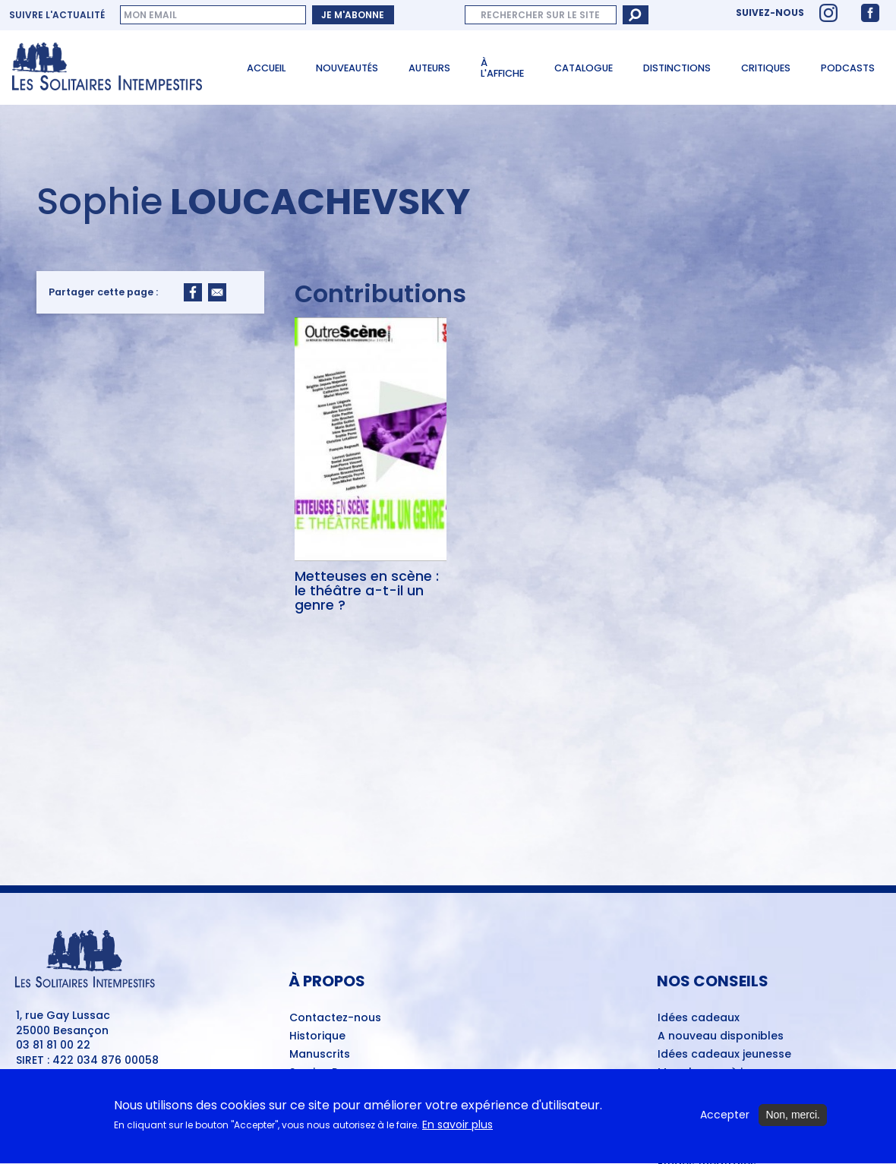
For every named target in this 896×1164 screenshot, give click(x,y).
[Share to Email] (217, 292)
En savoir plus (457, 1129)
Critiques (765, 68)
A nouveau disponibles (721, 1036)
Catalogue (583, 68)
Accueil (266, 68)
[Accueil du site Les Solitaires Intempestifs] (112, 68)
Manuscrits (319, 1054)
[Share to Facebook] (193, 292)
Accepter (724, 1119)
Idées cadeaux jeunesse (724, 1054)
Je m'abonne (352, 14)
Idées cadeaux (699, 1018)
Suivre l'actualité (57, 15)
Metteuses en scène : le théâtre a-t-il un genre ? (367, 591)
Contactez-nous (335, 1018)
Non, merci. (792, 1118)
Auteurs (429, 68)
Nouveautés (347, 68)
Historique (317, 1036)
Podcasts (848, 68)
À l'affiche (502, 68)
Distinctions (677, 68)
